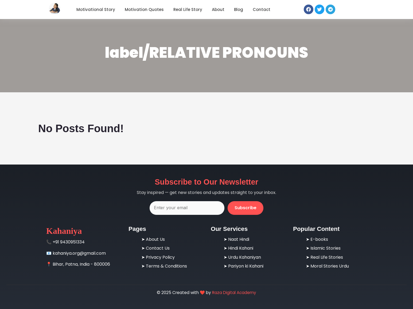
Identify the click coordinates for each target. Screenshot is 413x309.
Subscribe (245, 208)
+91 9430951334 (69, 242)
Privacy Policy (160, 257)
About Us (155, 239)
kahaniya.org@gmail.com (79, 253)
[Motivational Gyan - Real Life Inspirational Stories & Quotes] (54, 8)
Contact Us (158, 248)
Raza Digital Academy (234, 292)
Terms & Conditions (166, 266)
